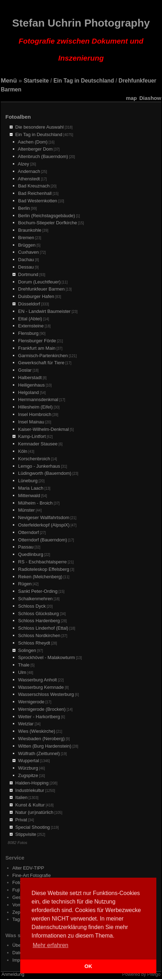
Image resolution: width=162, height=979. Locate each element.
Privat (21, 819)
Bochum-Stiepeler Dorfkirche (47, 222)
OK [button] (88, 966)
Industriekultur (29, 790)
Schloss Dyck (32, 606)
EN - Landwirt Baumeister (44, 311)
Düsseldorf (29, 303)
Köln (22, 451)
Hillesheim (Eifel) (35, 407)
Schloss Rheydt (34, 643)
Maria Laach (31, 488)
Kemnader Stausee (37, 443)
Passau (25, 547)
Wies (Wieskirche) (36, 731)
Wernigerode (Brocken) (42, 709)
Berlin (24, 208)
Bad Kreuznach (34, 186)
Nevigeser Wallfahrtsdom (43, 517)
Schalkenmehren (35, 598)
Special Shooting (32, 827)
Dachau (26, 259)
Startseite (36, 81)
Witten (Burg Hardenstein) (44, 746)
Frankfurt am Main (36, 348)
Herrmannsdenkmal (38, 399)
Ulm (22, 672)
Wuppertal (28, 760)
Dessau (26, 267)
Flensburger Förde (37, 340)
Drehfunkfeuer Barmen (41, 289)
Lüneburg (28, 480)
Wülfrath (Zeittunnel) (39, 753)
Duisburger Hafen (36, 296)
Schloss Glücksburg (38, 613)
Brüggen (26, 245)
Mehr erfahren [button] (50, 945)
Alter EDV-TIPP (28, 868)
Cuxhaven (28, 252)
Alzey (23, 164)
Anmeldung (12, 974)
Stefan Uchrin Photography (81, 39)
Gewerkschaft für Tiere (41, 362)
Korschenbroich (34, 458)
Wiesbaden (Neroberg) (41, 738)
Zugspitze (28, 775)
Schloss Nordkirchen (39, 635)
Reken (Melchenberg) (40, 576)
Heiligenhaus (31, 385)
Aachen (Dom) (33, 142)
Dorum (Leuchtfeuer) (39, 282)
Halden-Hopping (32, 783)
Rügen (25, 583)
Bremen (26, 237)
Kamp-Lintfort (32, 436)
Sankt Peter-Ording (37, 591)
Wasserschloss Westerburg (46, 694)
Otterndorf (28, 532)
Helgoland (28, 392)
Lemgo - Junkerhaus (39, 466)
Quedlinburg (30, 554)
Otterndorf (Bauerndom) (42, 539)
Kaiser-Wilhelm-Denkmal (43, 429)
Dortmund (28, 274)
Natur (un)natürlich (34, 812)
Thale (24, 665)
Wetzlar (26, 723)
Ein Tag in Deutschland (84, 81)
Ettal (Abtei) (30, 318)
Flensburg (28, 333)
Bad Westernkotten (37, 200)
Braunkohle (29, 230)
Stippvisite (25, 834)
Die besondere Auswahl (39, 127)
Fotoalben (18, 117)
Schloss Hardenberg (39, 620)
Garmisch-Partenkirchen (43, 355)
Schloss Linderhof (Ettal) (43, 628)
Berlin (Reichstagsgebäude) (46, 215)
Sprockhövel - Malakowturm (46, 657)
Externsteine (31, 325)
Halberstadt (29, 377)
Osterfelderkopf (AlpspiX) (43, 525)
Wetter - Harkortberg (39, 716)
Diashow (150, 98)
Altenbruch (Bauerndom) (43, 156)
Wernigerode (31, 701)
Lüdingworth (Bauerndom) (44, 473)
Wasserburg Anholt (37, 679)
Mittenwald (29, 495)
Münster (26, 510)
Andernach (29, 171)
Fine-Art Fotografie (31, 875)
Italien (21, 797)
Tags (17, 919)
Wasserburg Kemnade (41, 687)
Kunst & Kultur (30, 805)
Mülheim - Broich (35, 503)
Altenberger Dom (35, 149)
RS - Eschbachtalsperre (42, 561)
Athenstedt (29, 178)
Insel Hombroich (34, 414)
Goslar (25, 370)
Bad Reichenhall (35, 193)
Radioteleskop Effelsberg (43, 569)
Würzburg (28, 768)
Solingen (27, 650)
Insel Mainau (31, 421)
